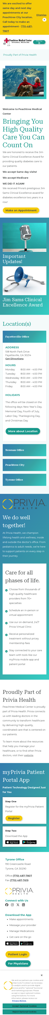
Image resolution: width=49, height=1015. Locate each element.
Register (14, 818)
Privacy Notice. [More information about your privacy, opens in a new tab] (19, 1001)
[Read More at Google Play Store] (26, 943)
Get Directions (14, 358)
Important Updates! (14, 259)
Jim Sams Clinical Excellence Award (23, 302)
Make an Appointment (21, 210)
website (28, 755)
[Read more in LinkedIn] (24, 905)
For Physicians (18, 963)
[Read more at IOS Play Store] (12, 842)
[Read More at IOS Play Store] (12, 943)
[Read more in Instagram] (13, 905)
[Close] (42, 975)
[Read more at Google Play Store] (29, 842)
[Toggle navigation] (39, 42)
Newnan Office (14, 450)
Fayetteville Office (17, 336)
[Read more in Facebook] (7, 905)
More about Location (23, 431)
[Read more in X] (18, 905)
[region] (24, 992)
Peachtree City (15, 465)
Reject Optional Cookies (24, 1012)
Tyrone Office (14, 479)
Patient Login (17, 954)
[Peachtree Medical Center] (17, 41)
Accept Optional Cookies (24, 1006)
